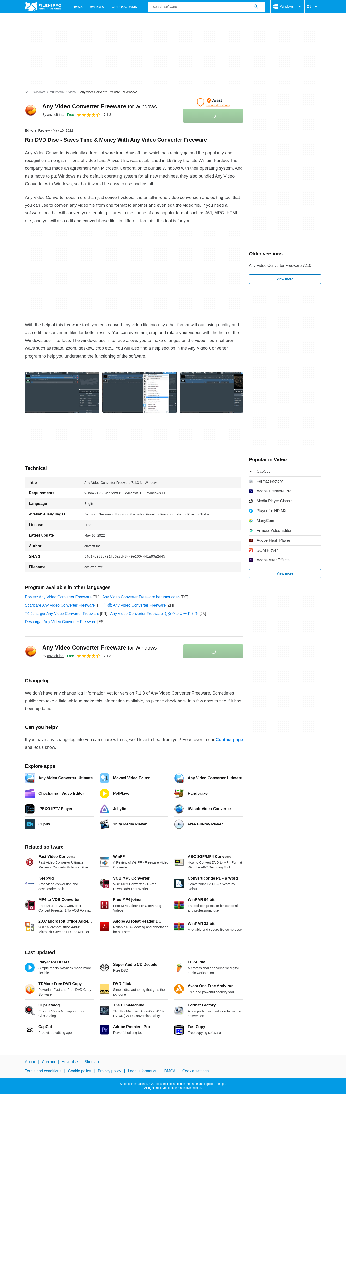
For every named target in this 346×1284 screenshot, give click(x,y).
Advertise (70, 1062)
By (53, 115)
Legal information (143, 1071)
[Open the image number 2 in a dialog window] (217, 392)
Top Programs (123, 7)
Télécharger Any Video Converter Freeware (62, 614)
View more (285, 279)
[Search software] (256, 7)
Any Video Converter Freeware (99, 106)
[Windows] (39, 92)
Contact (48, 1062)
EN (313, 7)
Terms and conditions (43, 1071)
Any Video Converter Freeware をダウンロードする (154, 614)
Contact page (229, 739)
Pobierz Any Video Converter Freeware (58, 597)
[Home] (27, 92)
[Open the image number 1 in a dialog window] (139, 392)
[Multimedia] (57, 92)
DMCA (170, 1071)
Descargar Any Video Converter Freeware (60, 622)
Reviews (96, 7)
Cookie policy (79, 1071)
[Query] (206, 7)
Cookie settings (195, 1071)
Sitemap (92, 1062)
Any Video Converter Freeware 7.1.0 (280, 265)
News (78, 7)
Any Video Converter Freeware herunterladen (141, 597)
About (30, 1062)
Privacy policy (109, 1071)
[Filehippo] (43, 6)
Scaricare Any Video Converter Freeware (60, 605)
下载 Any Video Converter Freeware (135, 605)
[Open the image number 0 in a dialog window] (62, 392)
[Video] (72, 92)
